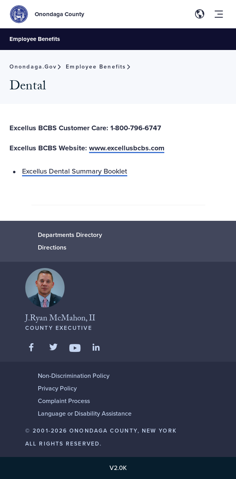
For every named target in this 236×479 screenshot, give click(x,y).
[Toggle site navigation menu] (219, 14)
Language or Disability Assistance (85, 413)
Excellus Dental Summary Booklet (74, 171)
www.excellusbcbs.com (126, 148)
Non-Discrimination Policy (74, 375)
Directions (52, 247)
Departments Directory (70, 234)
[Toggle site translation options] (200, 14)
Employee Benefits (34, 39)
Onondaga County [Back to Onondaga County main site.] (59, 14)
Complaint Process (64, 400)
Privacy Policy (57, 388)
